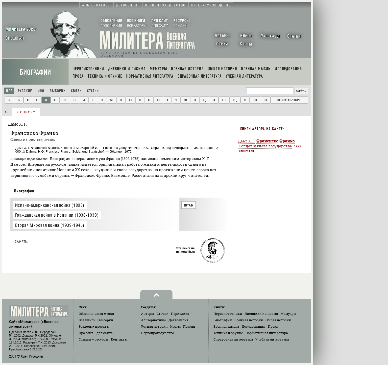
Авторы (147, 313)
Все (9, 90)
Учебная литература (272, 339)
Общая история (278, 320)
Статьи (93, 90)
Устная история (154, 326)
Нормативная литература (266, 333)
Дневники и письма (261, 313)
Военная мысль (226, 326)
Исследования (253, 326)
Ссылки (93, 339)
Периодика (180, 313)
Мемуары (288, 313)
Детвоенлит (179, 320)
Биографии (35, 72)
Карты (175, 326)
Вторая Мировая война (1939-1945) (49, 225)
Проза (273, 326)
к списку (26, 112)
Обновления (96, 313)
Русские (25, 90)
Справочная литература (233, 339)
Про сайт (96, 333)
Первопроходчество (157, 333)
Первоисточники (228, 313)
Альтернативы (153, 320)
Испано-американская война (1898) (49, 205)
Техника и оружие (228, 333)
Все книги (96, 320)
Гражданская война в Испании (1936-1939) (56, 215)
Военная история (248, 320)
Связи (76, 90)
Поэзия (189, 326)
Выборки (58, 90)
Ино (41, 90)
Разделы (94, 326)
